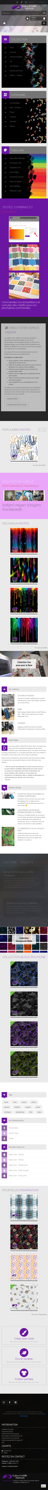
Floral (8, 112)
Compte (29, 2)
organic (28, 1107)
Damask (9, 121)
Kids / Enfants (12, 107)
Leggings (21, 723)
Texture (9, 117)
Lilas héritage (11, 186)
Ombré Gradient (12, 57)
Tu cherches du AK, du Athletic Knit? (31, 830)
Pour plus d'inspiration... (40, 1314)
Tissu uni (17, 150)
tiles (30, 1112)
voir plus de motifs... (39, 465)
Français (41, 2)
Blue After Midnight (14, 158)
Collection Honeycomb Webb (24, 940)
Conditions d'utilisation (10, 1438)
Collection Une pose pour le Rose (24, 664)
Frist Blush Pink (12, 163)
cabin (39, 1112)
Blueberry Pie (11, 167)
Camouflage (11, 103)
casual (24, 1102)
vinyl (15, 1102)
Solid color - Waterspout (15, 1165)
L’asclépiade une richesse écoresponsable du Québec (30, 811)
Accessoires (10, 1128)
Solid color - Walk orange (15, 1170)
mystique (7, 1112)
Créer (4, 1453)
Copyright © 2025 (8, 1480)
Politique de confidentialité (12, 1436)
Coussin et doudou (26, 696)
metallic (17, 1107)
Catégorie (18, 94)
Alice (8, 47)
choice (33, 1102)
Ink (7, 61)
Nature (9, 126)
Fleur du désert (12, 181)
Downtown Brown (13, 177)
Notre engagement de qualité (12, 1440)
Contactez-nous (7, 1432)
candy (38, 1107)
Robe (20, 709)
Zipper (8, 1138)
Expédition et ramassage (10, 1434)
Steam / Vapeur (12, 75)
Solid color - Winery (13, 1154)
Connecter (6, 1451)
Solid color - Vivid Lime (14, 1175)
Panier (37, 18)
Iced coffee (11, 172)
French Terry (10, 1133)
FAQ (3, 1442)
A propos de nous (8, 1429)
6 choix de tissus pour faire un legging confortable (31, 795)
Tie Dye (9, 52)
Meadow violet (12, 190)
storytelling (20, 1112)
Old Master (10, 66)
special (6, 1107)
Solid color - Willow (13, 1159)
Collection (19, 39)
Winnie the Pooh (13, 70)
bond (6, 1102)
